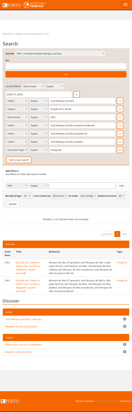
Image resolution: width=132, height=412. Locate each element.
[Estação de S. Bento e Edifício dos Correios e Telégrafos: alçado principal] (28, 268)
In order (73, 195)
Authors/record (107, 195)
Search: (10, 53)
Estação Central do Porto (19, 351)
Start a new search (19, 159)
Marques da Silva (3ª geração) (21, 326)
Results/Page (13, 195)
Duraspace (125, 401)
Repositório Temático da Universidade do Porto (26, 33)
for (7, 60)
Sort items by (42, 195)
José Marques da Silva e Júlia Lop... (24, 319)
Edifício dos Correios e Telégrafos (24, 344)
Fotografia (122, 262)
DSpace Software (85, 401)
